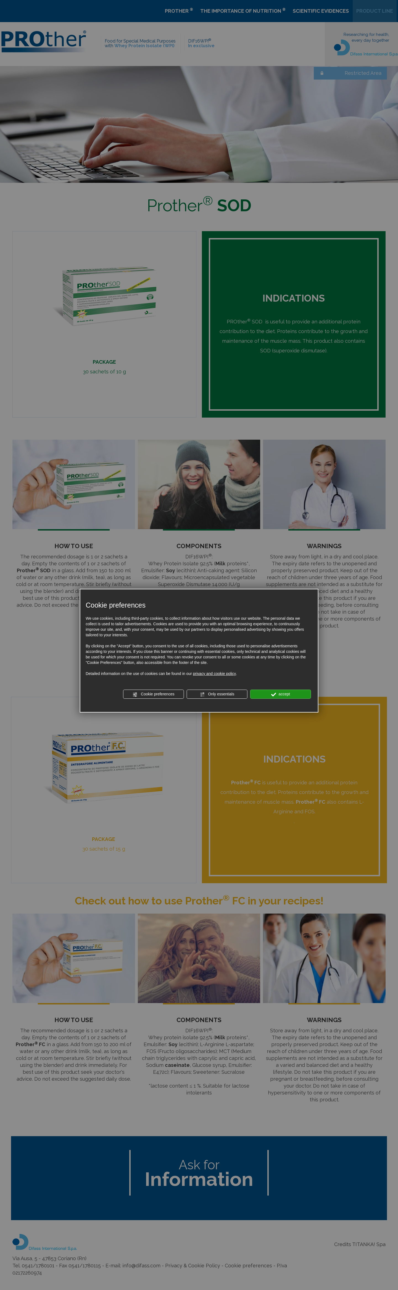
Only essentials (217, 694)
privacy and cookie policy (214, 673)
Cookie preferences (153, 694)
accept (280, 694)
